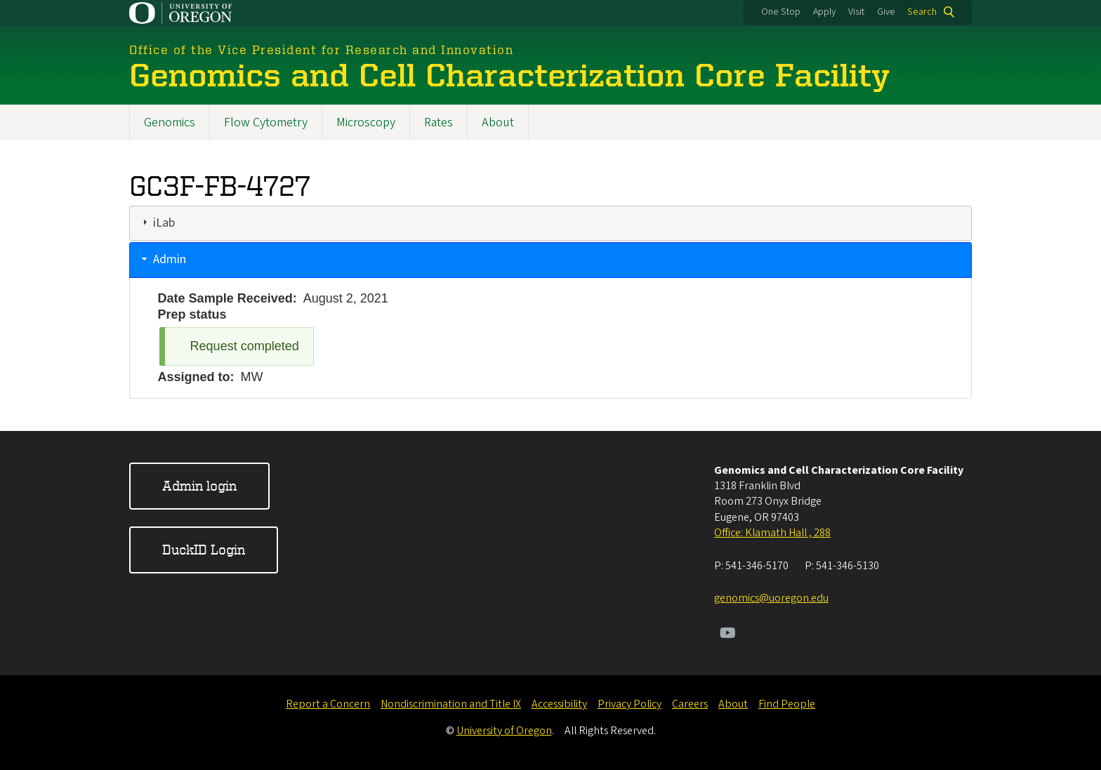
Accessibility (559, 704)
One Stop (780, 12)
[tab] (550, 223)
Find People (786, 704)
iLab (164, 223)
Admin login (199, 485)
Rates (438, 122)
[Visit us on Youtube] (727, 634)
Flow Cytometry (266, 122)
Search (922, 12)
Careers (690, 704)
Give (886, 12)
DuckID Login (203, 549)
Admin (169, 260)
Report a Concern (328, 704)
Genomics (169, 122)
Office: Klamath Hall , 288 (772, 532)
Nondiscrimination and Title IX (451, 704)
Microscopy (365, 122)
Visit (856, 12)
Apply (824, 12)
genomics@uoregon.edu (771, 598)
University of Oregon (504, 730)
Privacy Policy (629, 704)
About (498, 122)
